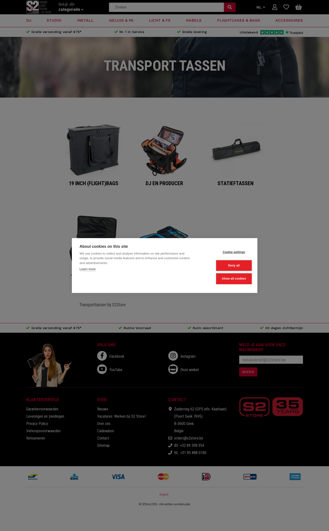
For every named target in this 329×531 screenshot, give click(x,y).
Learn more (88, 269)
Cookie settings (225, 252)
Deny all (225, 265)
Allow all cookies (225, 278)
